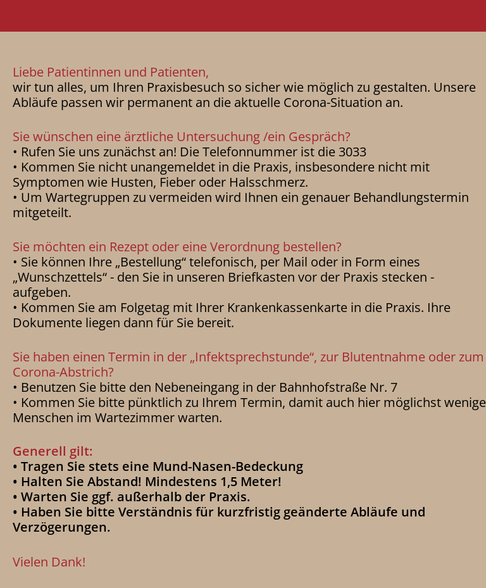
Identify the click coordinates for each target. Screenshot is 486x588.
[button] (243, 16)
